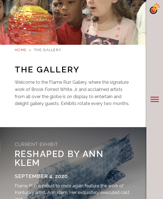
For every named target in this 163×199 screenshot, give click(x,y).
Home (21, 50)
